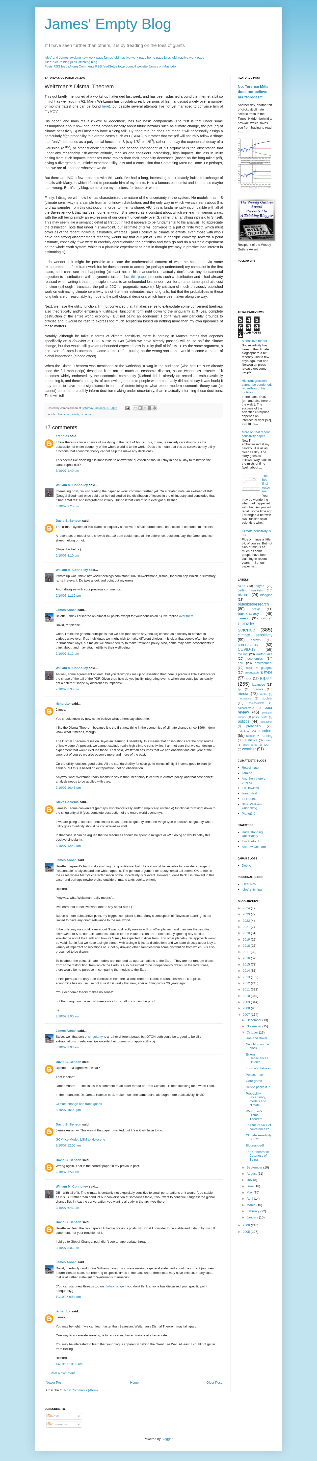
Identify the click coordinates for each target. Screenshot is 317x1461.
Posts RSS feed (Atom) (61, 66)
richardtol (63, 703)
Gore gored (254, 1081)
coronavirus (248, 645)
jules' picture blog (57, 62)
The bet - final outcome (266, 483)
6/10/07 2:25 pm (67, 506)
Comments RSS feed (94, 66)
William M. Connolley (72, 485)
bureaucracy (248, 613)
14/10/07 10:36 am (69, 1364)
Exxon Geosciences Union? (257, 1058)
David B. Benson (68, 520)
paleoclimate (246, 707)
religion (251, 735)
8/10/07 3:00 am (67, 1016)
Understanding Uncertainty (252, 834)
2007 (247, 1014)
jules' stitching (252, 889)
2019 (247, 939)
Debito (246, 865)
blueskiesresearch (253, 604)
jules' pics (249, 884)
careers (243, 618)
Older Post (214, 1382)
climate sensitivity (68, 414)
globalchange (114, 1286)
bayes (260, 586)
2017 (247, 952)
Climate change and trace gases (79, 1104)
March (252, 1205)
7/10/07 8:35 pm (67, 689)
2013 (247, 977)
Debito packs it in (258, 1087)
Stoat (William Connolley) (252, 806)
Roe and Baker (256, 1038)
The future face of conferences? (258, 1127)
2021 (247, 927)
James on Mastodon (163, 66)
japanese (258, 684)
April (250, 1198)
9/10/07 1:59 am (67, 1172)
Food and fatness (258, 1068)
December (255, 1020)
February (254, 1211)
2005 (247, 1232)
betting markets (250, 590)
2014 (247, 970)
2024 (247, 908)
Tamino (247, 773)
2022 (247, 920)
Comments (57, 1424)
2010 (247, 996)
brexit (256, 609)
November (255, 1026)
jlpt (239, 689)
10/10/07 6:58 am (68, 1297)
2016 (247, 958)
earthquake (264, 654)
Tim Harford (250, 841)
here (105, 106)
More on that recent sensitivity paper (256, 434)
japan (266, 677)
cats (263, 618)
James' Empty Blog (108, 24)
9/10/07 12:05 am (68, 1145)
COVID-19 (247, 649)
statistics (251, 740)
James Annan (66, 610)
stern (269, 740)
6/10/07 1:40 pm (67, 470)
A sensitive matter (254, 341)
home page (155, 57)
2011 (247, 989)
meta (263, 694)
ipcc (249, 678)
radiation (243, 731)
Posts (53, 1416)
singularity (96, 1036)
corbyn (256, 640)
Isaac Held (249, 793)
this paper (139, 277)
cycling (243, 654)
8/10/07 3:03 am (67, 1047)
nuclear (267, 698)
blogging (266, 595)
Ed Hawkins (250, 788)
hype (268, 672)
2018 (247, 945)
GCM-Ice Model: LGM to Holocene (80, 1139)
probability (253, 726)
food (249, 667)
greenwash (251, 672)
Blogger (166, 1439)
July (250, 1180)
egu (240, 663)
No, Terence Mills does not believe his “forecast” (253, 91)
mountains (244, 698)
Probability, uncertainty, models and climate (256, 1099)
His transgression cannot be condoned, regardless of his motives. (257, 386)
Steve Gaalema (67, 802)
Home (134, 1382)
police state (260, 717)
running (267, 736)
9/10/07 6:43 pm (67, 1208)
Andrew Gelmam (254, 847)
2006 (247, 1225)
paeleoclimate (256, 703)
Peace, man (254, 1075)
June (251, 1186)
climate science (246, 626)
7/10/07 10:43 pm (68, 787)
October (253, 1032)
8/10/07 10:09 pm (68, 1110)
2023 (247, 914)
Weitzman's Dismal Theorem (254, 1115)
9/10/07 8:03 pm (67, 1248)
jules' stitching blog (83, 62)
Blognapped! (255, 1145)
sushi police (250, 744)
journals (257, 689)
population (266, 721)
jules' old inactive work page (184, 57)
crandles (62, 436)
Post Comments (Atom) (81, 1390)
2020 (247, 933)
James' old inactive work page (125, 57)
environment (263, 663)
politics (244, 721)
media (243, 694)
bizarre (244, 595)
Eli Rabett (249, 799)
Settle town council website (128, 66)
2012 (247, 983)
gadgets (266, 668)
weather (249, 749)
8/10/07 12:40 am (68, 846)
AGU (241, 586)
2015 (247, 964)
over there (186, 616)
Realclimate (250, 767)
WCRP (268, 744)
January (253, 1217)
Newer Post (54, 1382)
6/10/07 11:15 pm (68, 595)
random (265, 731)
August (252, 1173)
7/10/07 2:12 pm (67, 653)
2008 (247, 1008)
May (250, 1192)
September (255, 1167)
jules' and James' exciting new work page (74, 57)
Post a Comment (63, 1373)
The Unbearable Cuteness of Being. (257, 1155)
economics (88, 414)
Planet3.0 (248, 813)
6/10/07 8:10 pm (67, 555)
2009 (247, 1002)
